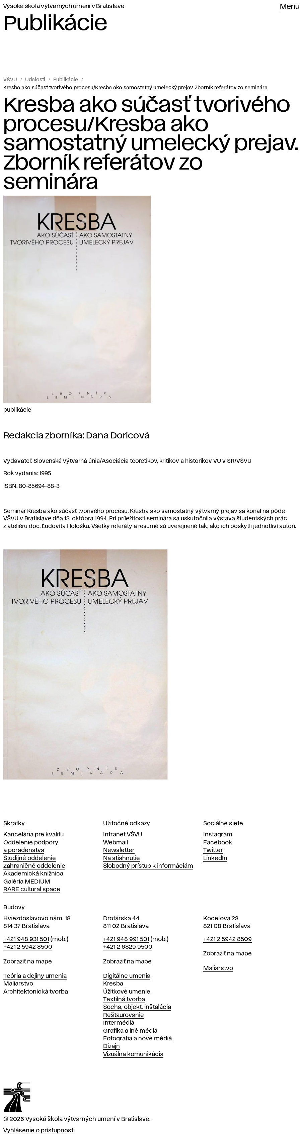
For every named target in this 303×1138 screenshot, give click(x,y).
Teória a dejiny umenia (35, 976)
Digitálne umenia (126, 976)
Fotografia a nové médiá (137, 1038)
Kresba (113, 984)
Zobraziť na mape (27, 961)
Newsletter (119, 850)
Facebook (217, 842)
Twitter (213, 850)
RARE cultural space (31, 889)
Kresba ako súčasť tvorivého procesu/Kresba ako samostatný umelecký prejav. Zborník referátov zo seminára (135, 88)
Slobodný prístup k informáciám (148, 866)
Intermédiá (118, 1023)
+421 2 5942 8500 (27, 947)
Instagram (217, 834)
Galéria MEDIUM (26, 882)
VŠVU (10, 80)
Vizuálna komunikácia (133, 1054)
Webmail (115, 842)
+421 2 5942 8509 (227, 939)
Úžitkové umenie (126, 992)
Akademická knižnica (33, 873)
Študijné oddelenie (29, 858)
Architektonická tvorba (35, 992)
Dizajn (111, 1046)
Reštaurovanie (123, 1015)
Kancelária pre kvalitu (33, 834)
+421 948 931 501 (26, 939)
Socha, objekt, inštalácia (137, 1007)
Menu (290, 7)
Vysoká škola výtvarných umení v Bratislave (64, 6)
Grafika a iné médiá (130, 1031)
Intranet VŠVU (122, 834)
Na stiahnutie (121, 858)
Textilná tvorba (124, 999)
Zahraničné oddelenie (34, 866)
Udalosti (35, 80)
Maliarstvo (18, 984)
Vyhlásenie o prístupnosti (39, 1130)
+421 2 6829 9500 (127, 947)
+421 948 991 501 (126, 939)
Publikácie (65, 80)
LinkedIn (215, 858)
